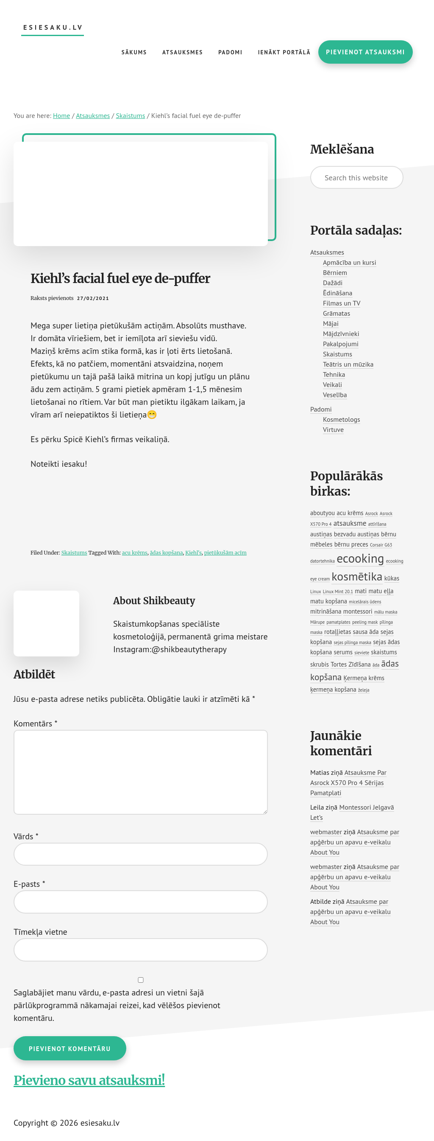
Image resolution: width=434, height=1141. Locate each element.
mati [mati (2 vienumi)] (361, 591)
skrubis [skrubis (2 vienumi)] (319, 664)
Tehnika (334, 374)
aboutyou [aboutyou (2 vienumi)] (322, 513)
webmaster (326, 831)
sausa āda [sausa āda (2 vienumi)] (366, 632)
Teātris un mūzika (348, 364)
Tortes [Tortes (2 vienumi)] (339, 664)
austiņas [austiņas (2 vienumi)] (321, 534)
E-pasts (29, 883)
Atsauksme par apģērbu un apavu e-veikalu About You (354, 841)
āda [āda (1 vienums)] (376, 665)
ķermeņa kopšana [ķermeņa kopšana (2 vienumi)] (333, 689)
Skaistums (74, 552)
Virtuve (333, 429)
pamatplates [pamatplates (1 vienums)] (339, 622)
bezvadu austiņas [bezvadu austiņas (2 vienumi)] (356, 534)
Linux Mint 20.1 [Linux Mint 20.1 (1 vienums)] (338, 591)
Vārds (26, 836)
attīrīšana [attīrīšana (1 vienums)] (377, 524)
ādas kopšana (166, 552)
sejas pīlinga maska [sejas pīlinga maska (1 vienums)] (352, 642)
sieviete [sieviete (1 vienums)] (361, 653)
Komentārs (36, 723)
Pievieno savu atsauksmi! (89, 1080)
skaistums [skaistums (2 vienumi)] (384, 652)
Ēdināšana (338, 293)
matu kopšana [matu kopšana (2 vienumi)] (328, 601)
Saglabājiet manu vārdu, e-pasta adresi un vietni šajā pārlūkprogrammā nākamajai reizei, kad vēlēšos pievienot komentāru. (117, 1005)
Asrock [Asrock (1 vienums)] (371, 513)
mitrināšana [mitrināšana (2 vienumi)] (326, 611)
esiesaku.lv (53, 27)
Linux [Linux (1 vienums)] (315, 591)
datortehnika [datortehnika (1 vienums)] (322, 561)
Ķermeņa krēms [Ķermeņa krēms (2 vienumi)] (364, 678)
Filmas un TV (341, 303)
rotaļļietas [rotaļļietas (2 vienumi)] (337, 632)
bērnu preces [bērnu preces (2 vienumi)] (351, 544)
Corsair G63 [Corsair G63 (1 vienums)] (381, 545)
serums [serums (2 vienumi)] (343, 652)
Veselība (335, 394)
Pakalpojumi (341, 343)
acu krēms (134, 552)
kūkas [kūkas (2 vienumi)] (391, 578)
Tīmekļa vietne (40, 931)
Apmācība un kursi (349, 262)
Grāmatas (336, 313)
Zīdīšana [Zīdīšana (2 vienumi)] (359, 664)
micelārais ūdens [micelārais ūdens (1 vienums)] (365, 602)
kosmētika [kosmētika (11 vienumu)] (356, 576)
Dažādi (332, 282)
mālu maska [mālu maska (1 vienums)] (385, 612)
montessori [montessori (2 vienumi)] (358, 611)
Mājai (331, 323)
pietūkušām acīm (225, 552)
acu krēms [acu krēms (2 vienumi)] (350, 513)
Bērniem (335, 272)
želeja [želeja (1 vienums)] (364, 690)
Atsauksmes (327, 252)
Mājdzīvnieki (341, 333)
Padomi (321, 409)
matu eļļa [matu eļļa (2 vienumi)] (381, 591)
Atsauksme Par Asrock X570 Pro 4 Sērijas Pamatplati (348, 782)
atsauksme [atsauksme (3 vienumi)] (350, 523)
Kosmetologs (341, 419)
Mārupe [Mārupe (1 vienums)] (317, 622)
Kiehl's (193, 552)
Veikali (332, 384)
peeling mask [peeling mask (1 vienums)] (365, 622)
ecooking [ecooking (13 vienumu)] (360, 558)
